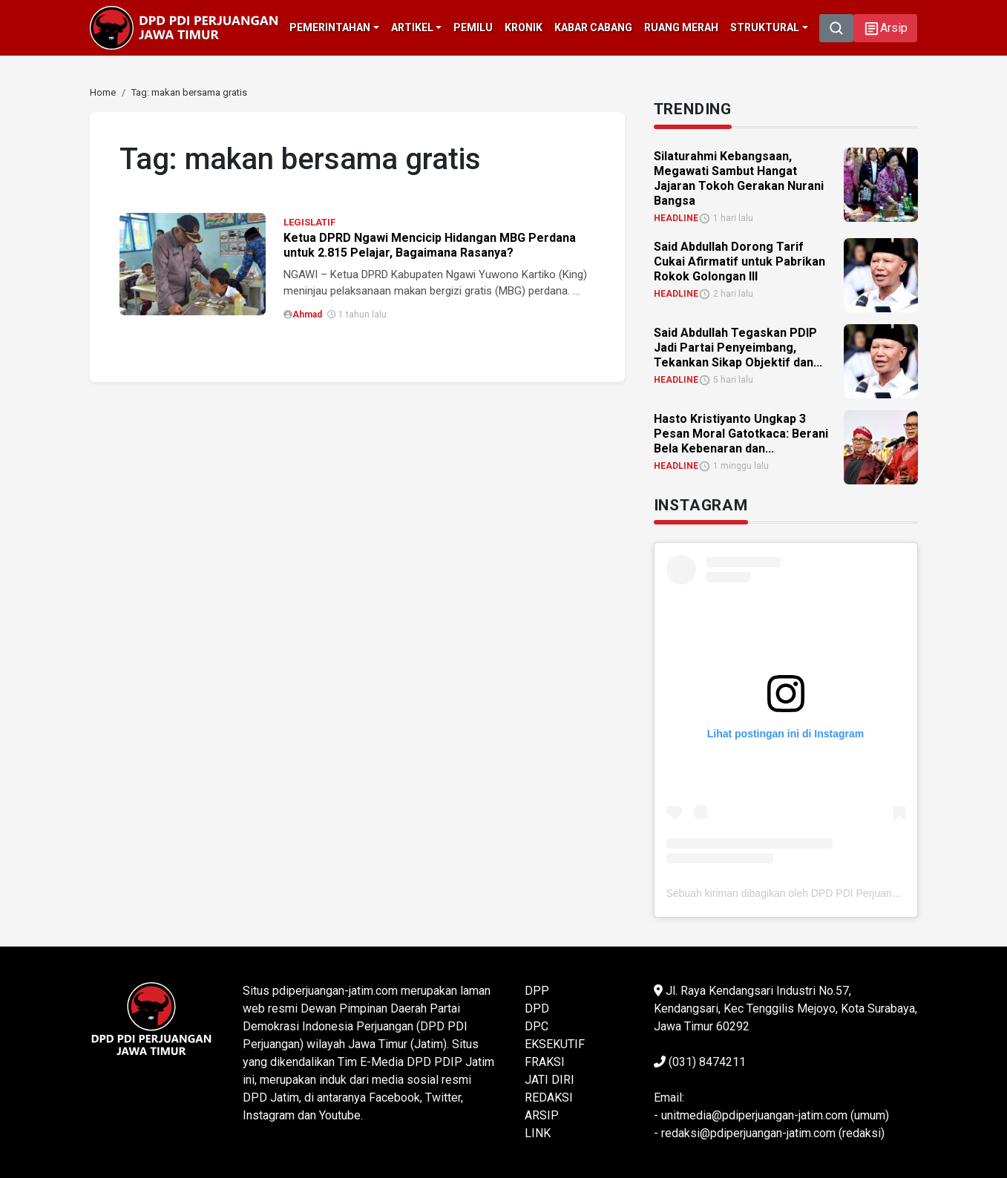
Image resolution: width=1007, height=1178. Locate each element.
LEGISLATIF (309, 222)
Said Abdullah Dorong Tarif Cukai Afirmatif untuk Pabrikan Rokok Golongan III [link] (739, 261)
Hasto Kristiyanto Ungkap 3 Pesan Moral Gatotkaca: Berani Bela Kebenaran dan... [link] (741, 433)
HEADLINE (676, 218)
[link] (103, 92)
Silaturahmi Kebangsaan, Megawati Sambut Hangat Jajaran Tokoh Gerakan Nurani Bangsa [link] (739, 178)
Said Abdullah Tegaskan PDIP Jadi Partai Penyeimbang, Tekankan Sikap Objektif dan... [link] (738, 347)
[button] (885, 28)
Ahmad (307, 314)
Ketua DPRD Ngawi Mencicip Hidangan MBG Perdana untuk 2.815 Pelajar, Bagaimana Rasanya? (429, 245)
